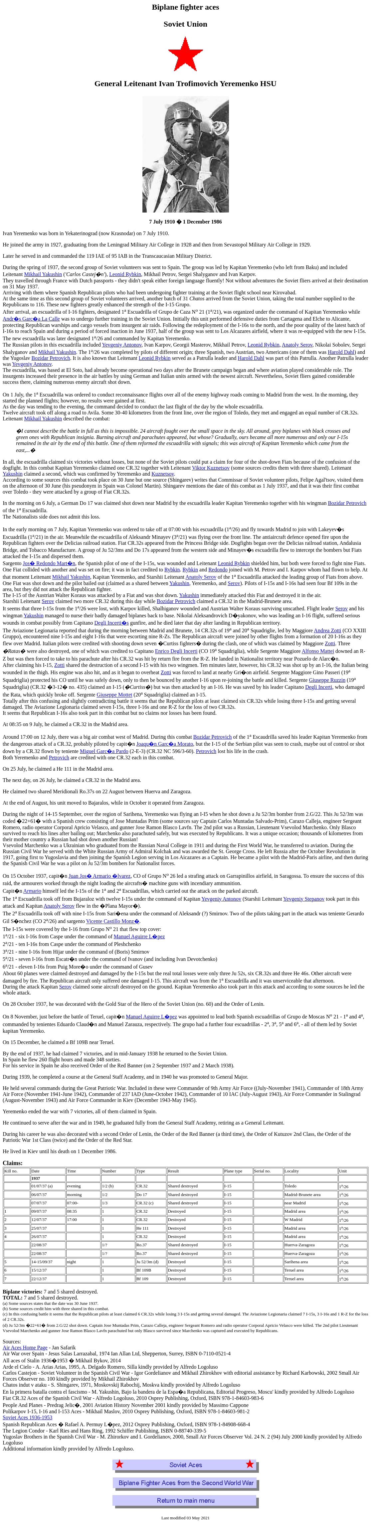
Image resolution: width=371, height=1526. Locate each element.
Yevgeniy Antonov (121, 345)
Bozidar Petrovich (51, 358)
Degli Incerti (318, 687)
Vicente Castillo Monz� (112, 921)
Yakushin (13, 474)
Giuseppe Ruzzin (327, 680)
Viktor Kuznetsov (211, 468)
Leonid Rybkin (125, 274)
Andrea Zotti (327, 630)
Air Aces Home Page (25, 1347)
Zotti (330, 643)
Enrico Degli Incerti (176, 651)
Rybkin (172, 569)
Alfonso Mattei (318, 651)
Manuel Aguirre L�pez (139, 936)
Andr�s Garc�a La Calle (31, 319)
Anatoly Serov (297, 345)
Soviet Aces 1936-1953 (27, 1417)
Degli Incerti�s (111, 623)
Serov (234, 583)
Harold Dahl (341, 352)
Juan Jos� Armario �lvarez (99, 876)
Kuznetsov (162, 474)
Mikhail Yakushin (43, 274)
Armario (32, 891)
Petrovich (206, 751)
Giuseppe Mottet (114, 695)
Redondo (218, 569)
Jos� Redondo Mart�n (49, 563)
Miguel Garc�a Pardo (104, 751)
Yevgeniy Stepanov (303, 899)
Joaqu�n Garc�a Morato (164, 744)
